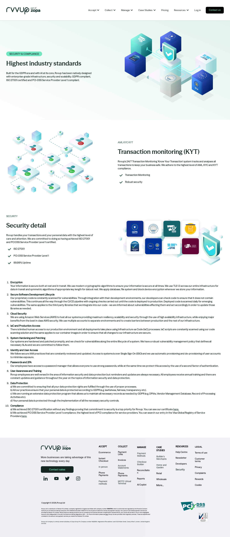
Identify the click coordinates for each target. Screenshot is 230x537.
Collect (108, 10)
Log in (197, 10)
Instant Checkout (103, 459)
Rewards (199, 479)
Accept (92, 10)
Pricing (164, 10)
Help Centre (181, 452)
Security (180, 469)
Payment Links (122, 453)
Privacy (198, 467)
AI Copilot (141, 484)
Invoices (122, 460)
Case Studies (145, 10)
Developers (181, 463)
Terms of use (201, 452)
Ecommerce (105, 452)
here (24, 416)
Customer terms (200, 460)
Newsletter (181, 457)
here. (176, 409)
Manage (125, 10)
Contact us (215, 10)
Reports (141, 478)
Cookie (198, 485)
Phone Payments (103, 474)
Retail (159, 473)
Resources (180, 10)
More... (160, 485)
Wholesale (161, 479)
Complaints (200, 473)
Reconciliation (143, 471)
